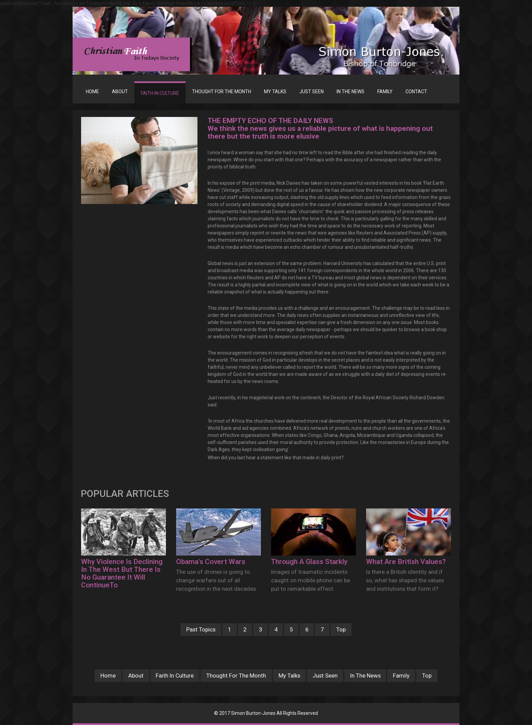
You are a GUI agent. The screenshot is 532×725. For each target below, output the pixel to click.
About (136, 675)
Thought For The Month (236, 675)
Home (92, 91)
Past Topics (200, 629)
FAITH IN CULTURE (160, 93)
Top (341, 629)
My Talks (289, 675)
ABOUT (120, 91)
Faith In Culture (175, 675)
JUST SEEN (311, 91)
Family (401, 675)
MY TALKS (275, 91)
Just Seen (325, 675)
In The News (365, 675)
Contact (416, 91)
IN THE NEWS (350, 91)
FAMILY (385, 91)
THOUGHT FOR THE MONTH (221, 91)
